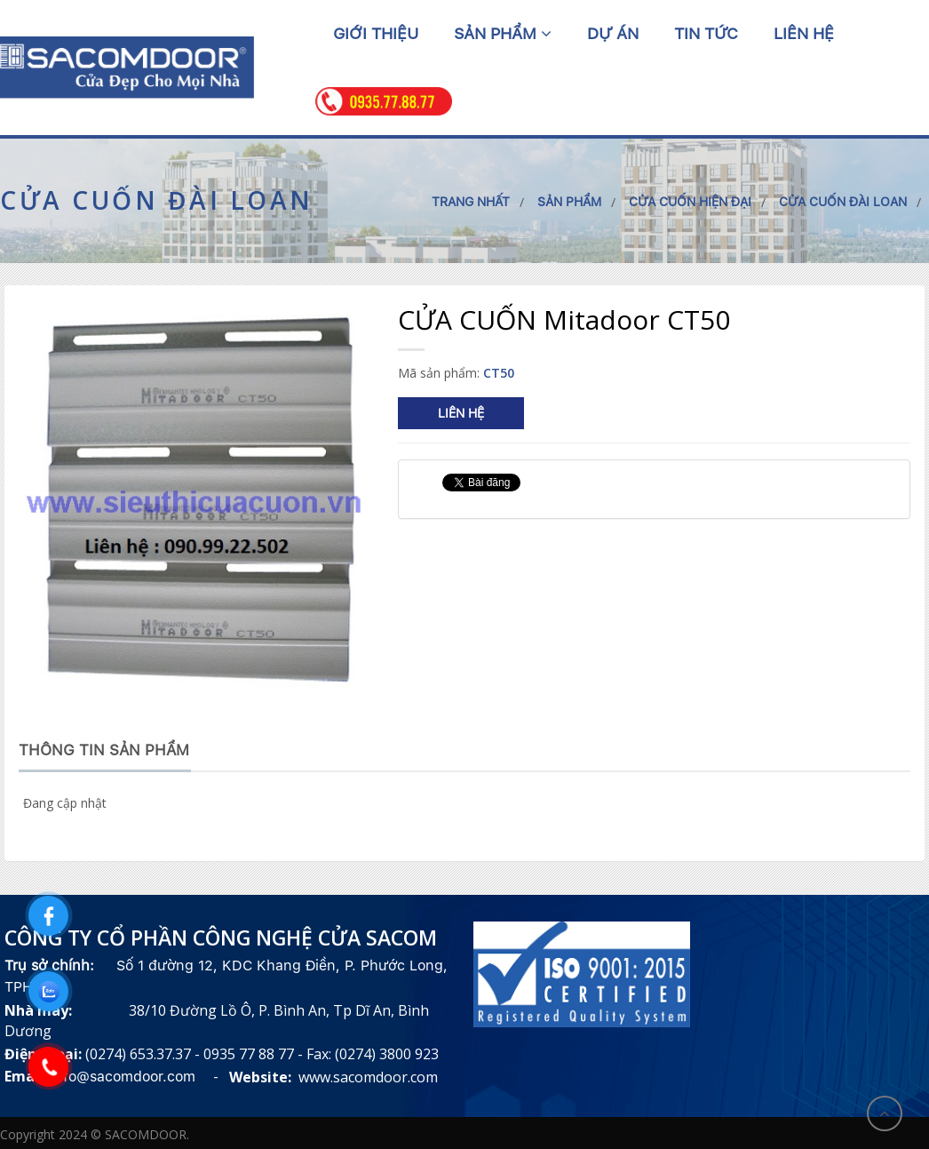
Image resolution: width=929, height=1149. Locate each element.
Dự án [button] (613, 33)
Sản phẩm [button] (503, 33)
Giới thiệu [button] (375, 33)
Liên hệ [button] (804, 33)
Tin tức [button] (706, 33)
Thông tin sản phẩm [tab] (104, 750)
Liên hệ (461, 413)
